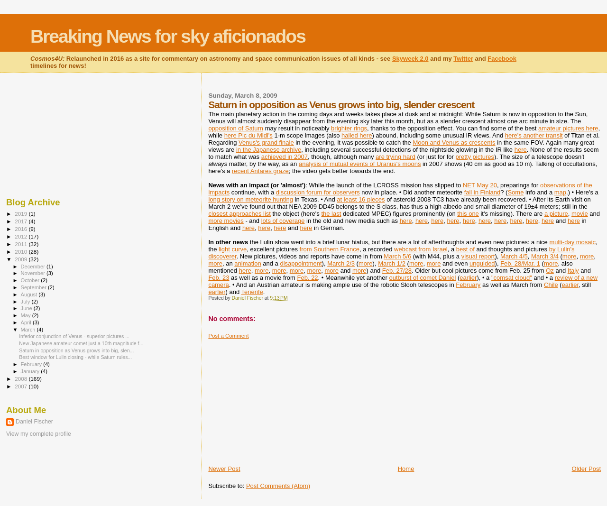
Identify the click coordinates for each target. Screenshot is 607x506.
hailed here (356, 135)
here (521, 149)
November (33, 273)
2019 (21, 214)
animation (247, 263)
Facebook (501, 58)
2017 (21, 221)
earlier (468, 277)
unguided (482, 263)
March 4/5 (514, 256)
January (31, 371)
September (34, 287)
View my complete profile (38, 434)
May (26, 315)
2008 (21, 379)
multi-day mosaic (572, 242)
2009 (21, 259)
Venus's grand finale (266, 142)
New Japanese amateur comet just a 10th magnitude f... (81, 343)
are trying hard (395, 156)
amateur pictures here (568, 128)
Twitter (463, 58)
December (33, 266)
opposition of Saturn (235, 128)
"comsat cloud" (511, 277)
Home (406, 468)
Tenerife (252, 291)
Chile (551, 284)
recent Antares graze (260, 171)
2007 (21, 386)
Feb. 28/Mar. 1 (520, 263)
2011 (21, 244)
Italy (573, 270)
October (31, 280)
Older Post (586, 468)
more (569, 256)
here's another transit (534, 135)
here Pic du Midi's (248, 135)
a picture (556, 213)
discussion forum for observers (318, 192)
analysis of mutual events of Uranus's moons (360, 163)
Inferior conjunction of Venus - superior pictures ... (74, 336)
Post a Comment (228, 336)
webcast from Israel (421, 249)
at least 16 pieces (361, 199)
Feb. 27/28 (397, 270)
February (468, 284)
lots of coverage (283, 220)
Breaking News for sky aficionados (167, 36)
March (29, 329)
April (27, 322)
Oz (550, 270)
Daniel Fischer (34, 421)
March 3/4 (545, 256)
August (30, 294)
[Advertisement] (279, 398)
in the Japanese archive (268, 149)
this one (468, 213)
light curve (233, 249)
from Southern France (329, 249)
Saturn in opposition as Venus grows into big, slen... (76, 350)
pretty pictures (474, 156)
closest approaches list (239, 213)
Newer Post (224, 468)
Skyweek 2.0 (410, 58)
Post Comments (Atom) (278, 485)
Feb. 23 (218, 277)
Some (515, 192)
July (26, 301)
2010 (21, 251)
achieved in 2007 (284, 156)
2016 (21, 229)
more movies (225, 220)
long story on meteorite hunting (250, 199)
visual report (478, 256)
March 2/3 (341, 263)
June (27, 308)
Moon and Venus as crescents (454, 142)
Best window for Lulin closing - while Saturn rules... (75, 357)
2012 (21, 236)
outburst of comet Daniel (422, 277)
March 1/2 (391, 263)
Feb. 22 (307, 277)
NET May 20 (480, 185)
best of (465, 249)
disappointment (301, 263)
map (560, 192)
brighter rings (349, 128)
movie (579, 213)
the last (331, 213)
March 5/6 (397, 256)
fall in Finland (482, 192)
